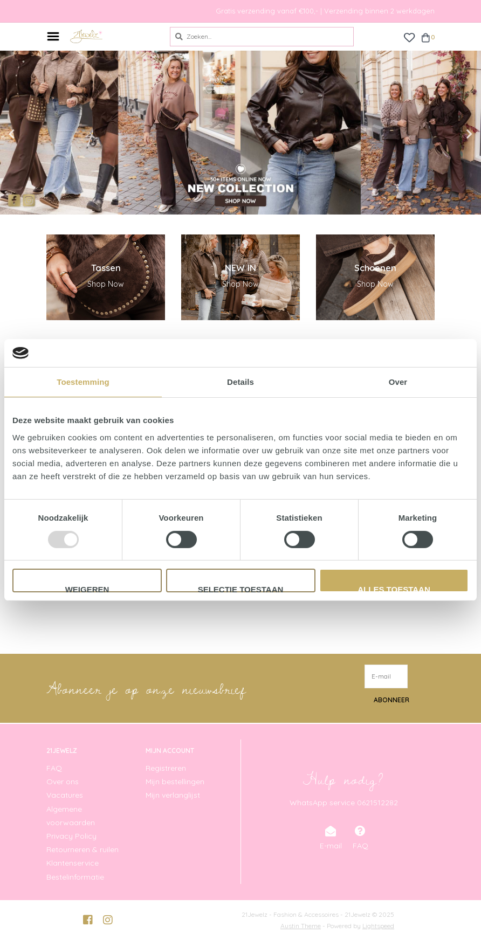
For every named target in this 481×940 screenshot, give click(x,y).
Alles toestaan (394, 588)
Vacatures (64, 795)
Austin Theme (300, 926)
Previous (35, 134)
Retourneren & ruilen (82, 849)
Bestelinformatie (75, 877)
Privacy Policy (71, 836)
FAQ (54, 768)
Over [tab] (398, 381)
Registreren (166, 768)
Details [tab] (240, 381)
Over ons (62, 781)
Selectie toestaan (241, 588)
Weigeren (87, 588)
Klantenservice (72, 863)
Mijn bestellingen (175, 781)
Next (446, 134)
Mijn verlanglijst (173, 795)
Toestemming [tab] (83, 381)
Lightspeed (378, 926)
